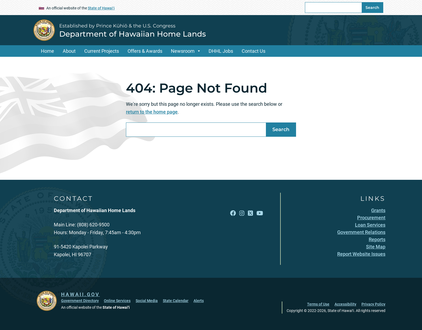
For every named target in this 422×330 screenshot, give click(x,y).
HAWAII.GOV (80, 294)
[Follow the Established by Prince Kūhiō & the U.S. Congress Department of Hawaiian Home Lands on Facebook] (233, 213)
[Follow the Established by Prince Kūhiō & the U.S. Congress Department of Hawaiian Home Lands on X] (250, 213)
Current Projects (101, 51)
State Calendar (175, 301)
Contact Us (253, 51)
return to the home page (152, 112)
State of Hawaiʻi (101, 8)
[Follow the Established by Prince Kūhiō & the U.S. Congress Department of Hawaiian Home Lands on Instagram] (241, 213)
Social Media (147, 301)
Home (47, 51)
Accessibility (345, 304)
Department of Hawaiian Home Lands (132, 33)
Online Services (117, 301)
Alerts (199, 301)
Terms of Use (318, 304)
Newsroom (183, 51)
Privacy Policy (373, 304)
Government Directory (80, 301)
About (69, 51)
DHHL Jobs (221, 51)
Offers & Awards (145, 51)
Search (372, 7)
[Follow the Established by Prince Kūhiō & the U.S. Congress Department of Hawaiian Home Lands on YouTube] (259, 213)
